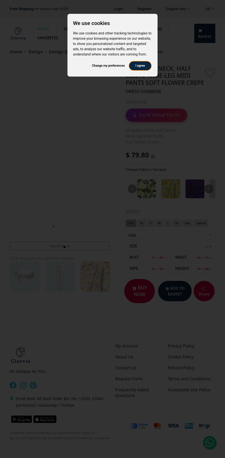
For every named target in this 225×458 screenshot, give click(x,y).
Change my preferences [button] (108, 65)
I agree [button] (140, 65)
